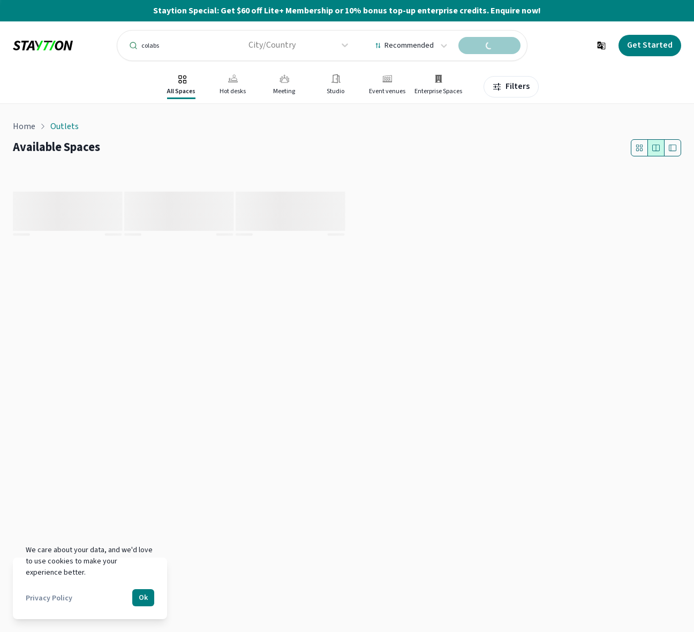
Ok (143, 597)
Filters (511, 86)
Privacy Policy (49, 598)
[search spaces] (489, 45)
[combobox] (249, 45)
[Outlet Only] (639, 147)
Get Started (650, 45)
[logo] (43, 46)
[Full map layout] (672, 147)
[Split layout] (656, 147)
